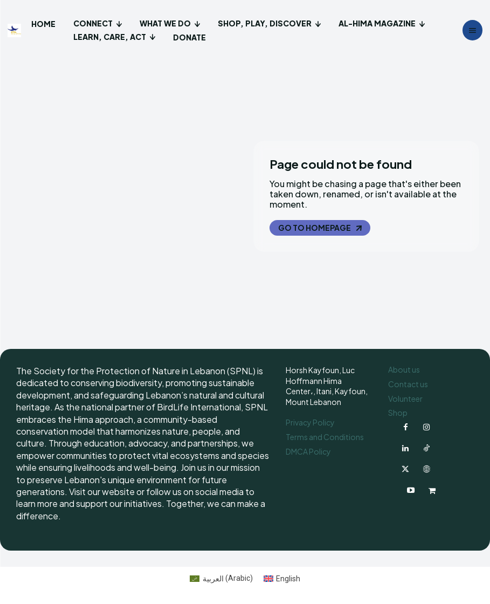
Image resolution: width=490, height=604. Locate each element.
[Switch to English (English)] (282, 576)
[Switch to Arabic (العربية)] (221, 576)
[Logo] (16, 30)
